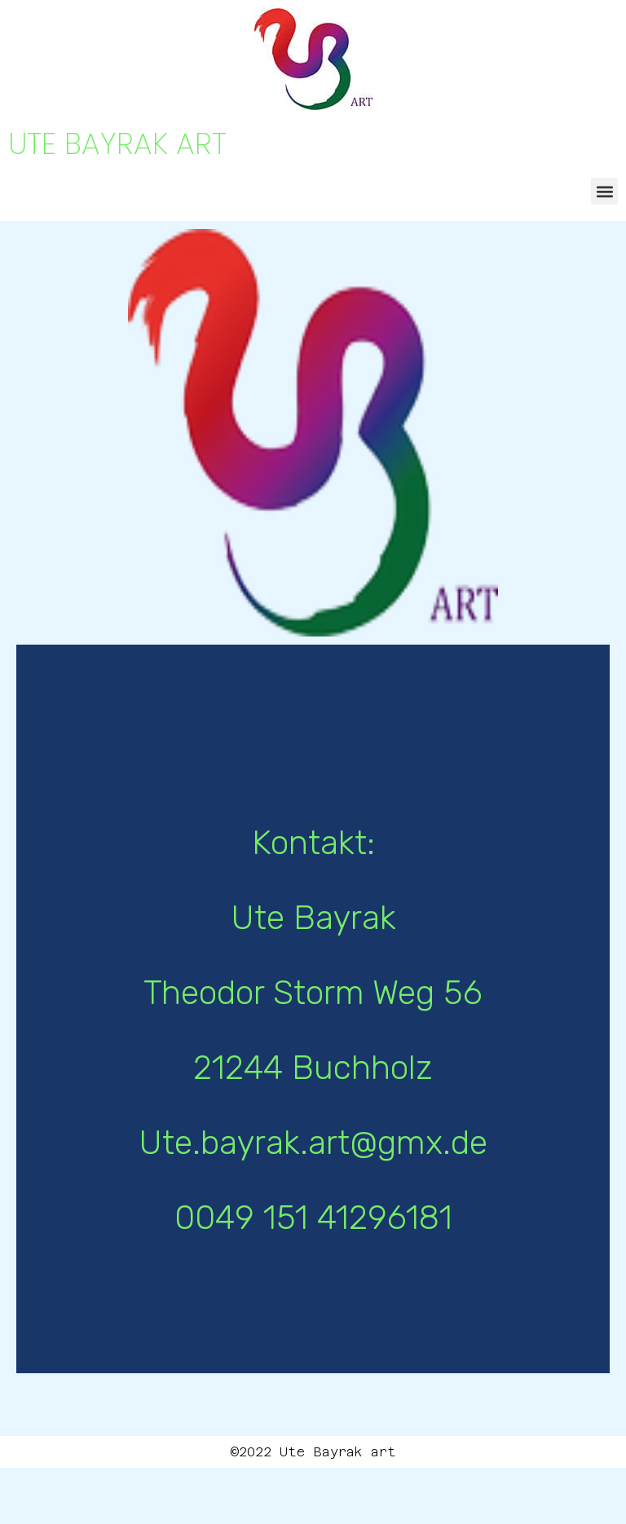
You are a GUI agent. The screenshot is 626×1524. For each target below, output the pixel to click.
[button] (604, 191)
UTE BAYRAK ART (117, 144)
